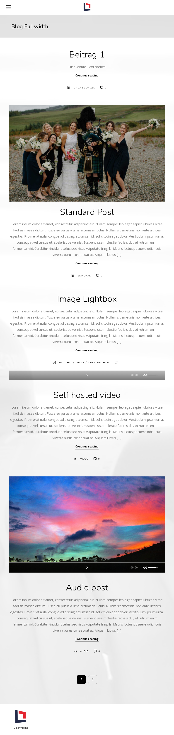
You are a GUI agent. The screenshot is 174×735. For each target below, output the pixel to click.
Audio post (87, 587)
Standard (84, 275)
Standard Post (87, 212)
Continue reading (87, 75)
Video (84, 459)
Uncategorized (84, 87)
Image (80, 362)
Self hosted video (87, 395)
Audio (84, 651)
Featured (65, 362)
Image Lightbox (87, 299)
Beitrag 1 (87, 54)
